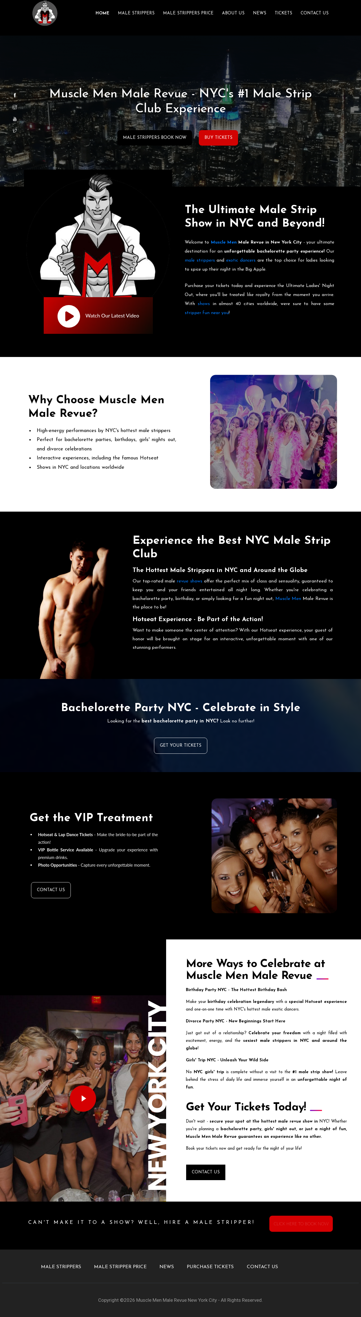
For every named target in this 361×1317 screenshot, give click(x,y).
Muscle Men (224, 242)
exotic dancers (241, 260)
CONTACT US (315, 13)
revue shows (189, 581)
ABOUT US (233, 13)
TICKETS (283, 13)
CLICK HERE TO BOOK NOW (301, 1223)
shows (204, 304)
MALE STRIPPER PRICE (120, 1267)
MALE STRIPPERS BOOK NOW (154, 138)
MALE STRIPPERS (136, 13)
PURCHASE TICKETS (210, 1267)
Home (102, 13)
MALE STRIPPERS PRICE (188, 13)
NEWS (259, 13)
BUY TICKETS (218, 138)
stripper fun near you (207, 313)
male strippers (200, 260)
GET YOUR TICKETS (180, 746)
